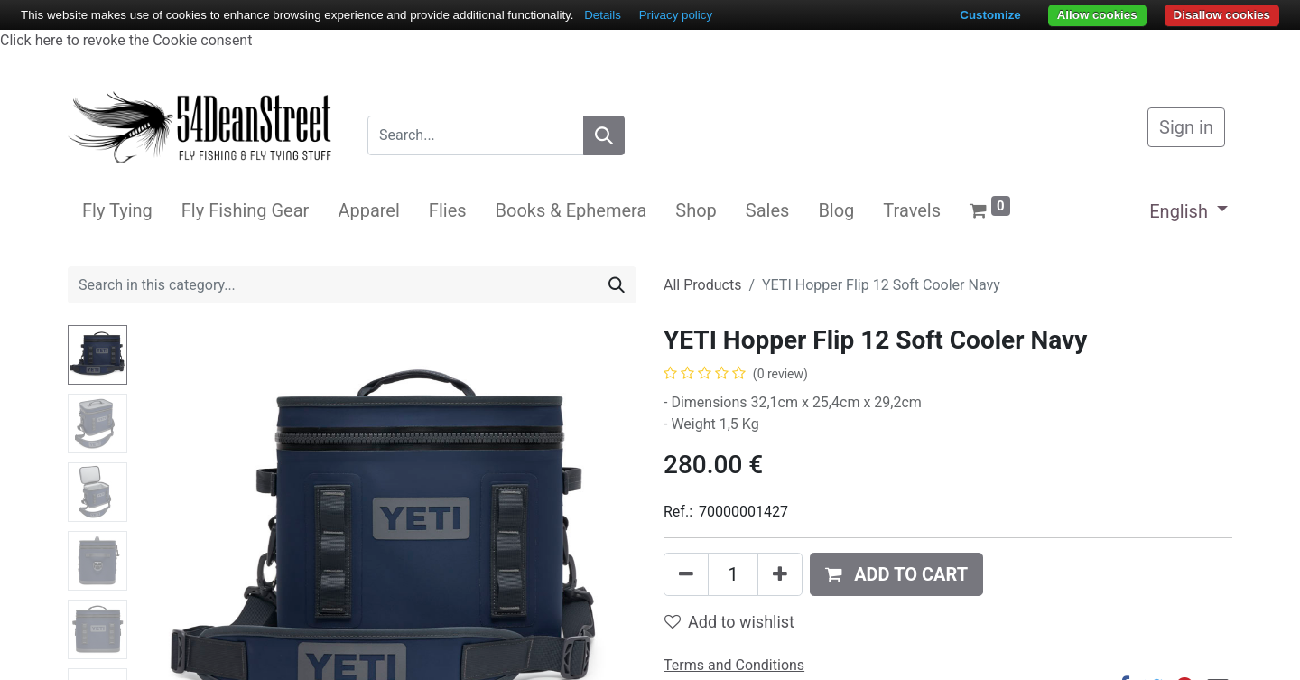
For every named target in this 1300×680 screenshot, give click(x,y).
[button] (896, 574)
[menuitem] (117, 210)
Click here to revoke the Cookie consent (126, 40)
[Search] (604, 135)
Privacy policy (675, 15)
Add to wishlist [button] (729, 621)
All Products (702, 284)
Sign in (1186, 127)
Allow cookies (1097, 15)
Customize (990, 15)
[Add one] (780, 574)
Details (602, 15)
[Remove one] (686, 574)
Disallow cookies (1222, 15)
